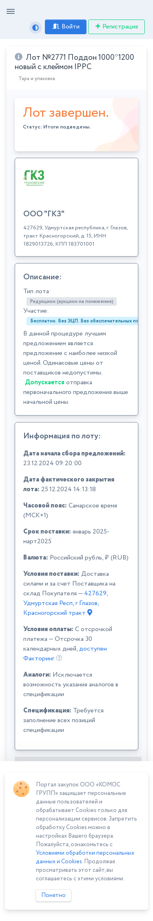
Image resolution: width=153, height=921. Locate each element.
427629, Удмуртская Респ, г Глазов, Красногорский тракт (65, 603)
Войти (66, 26)
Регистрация (116, 26)
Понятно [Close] (53, 895)
